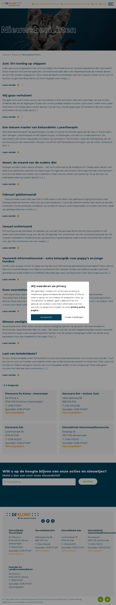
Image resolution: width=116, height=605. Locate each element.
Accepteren (46, 317)
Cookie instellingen (74, 317)
